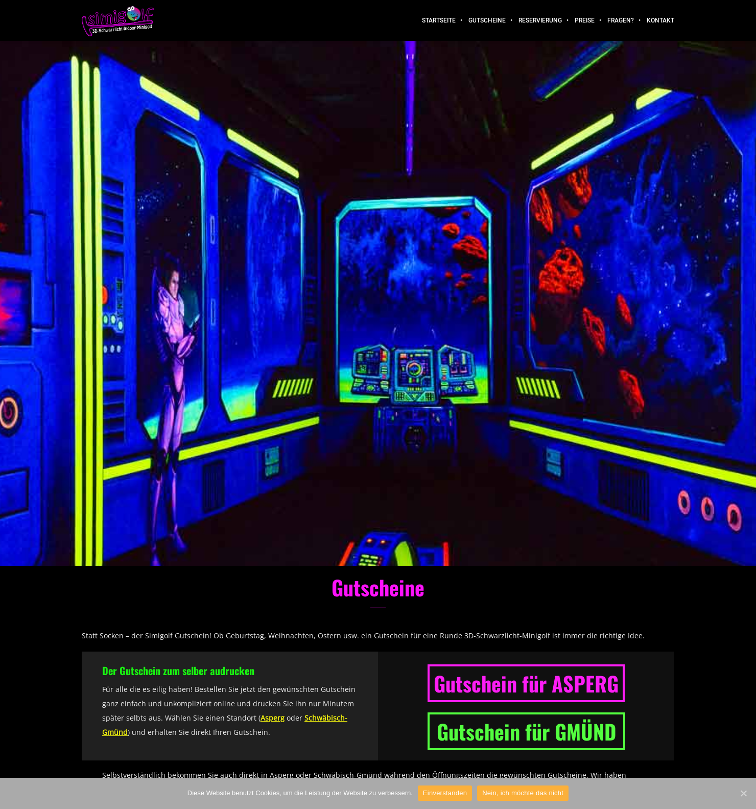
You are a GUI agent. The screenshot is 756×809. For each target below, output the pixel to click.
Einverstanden (445, 793)
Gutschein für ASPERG (526, 683)
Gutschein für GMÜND (526, 731)
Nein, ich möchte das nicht (522, 793)
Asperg (273, 718)
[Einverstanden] (743, 793)
